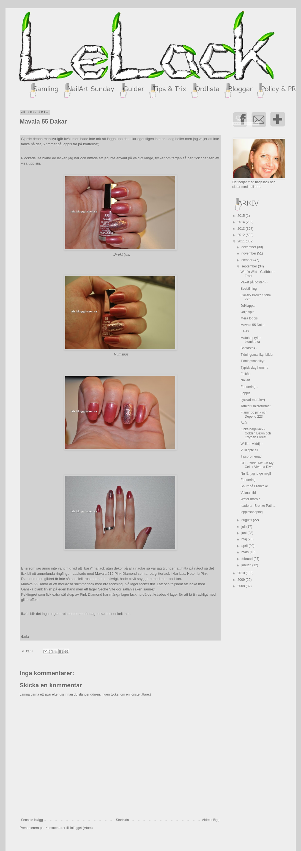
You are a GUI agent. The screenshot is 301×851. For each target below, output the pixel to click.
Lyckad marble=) (252, 400)
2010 (241, 573)
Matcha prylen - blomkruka (251, 340)
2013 (241, 229)
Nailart (245, 380)
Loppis (245, 393)
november (249, 253)
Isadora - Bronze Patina (257, 506)
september (249, 266)
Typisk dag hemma (254, 368)
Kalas (244, 331)
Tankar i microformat (255, 406)
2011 (241, 241)
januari (246, 565)
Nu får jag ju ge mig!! (255, 473)
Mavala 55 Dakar (253, 325)
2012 (241, 235)
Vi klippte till (249, 450)
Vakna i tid (248, 493)
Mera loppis (249, 318)
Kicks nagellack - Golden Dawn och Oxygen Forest (255, 433)
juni (244, 533)
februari (247, 559)
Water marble (250, 499)
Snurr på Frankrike (254, 486)
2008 (241, 586)
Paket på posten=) (253, 282)
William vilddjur (251, 444)
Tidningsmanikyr (252, 361)
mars (245, 552)
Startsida (122, 820)
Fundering (247, 480)
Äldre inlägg (210, 820)
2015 (241, 216)
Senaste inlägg (32, 820)
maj (244, 539)
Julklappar (248, 306)
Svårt (244, 423)
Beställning (248, 289)
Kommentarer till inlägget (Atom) (69, 828)
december (249, 247)
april (244, 546)
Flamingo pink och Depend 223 (253, 414)
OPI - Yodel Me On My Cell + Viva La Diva (256, 465)
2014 (241, 222)
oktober (247, 260)
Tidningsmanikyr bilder (256, 355)
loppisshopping (251, 512)
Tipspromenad (250, 456)
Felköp (245, 374)
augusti (247, 520)
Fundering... (249, 387)
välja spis (247, 312)
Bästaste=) (248, 348)
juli (243, 527)
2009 (241, 580)
